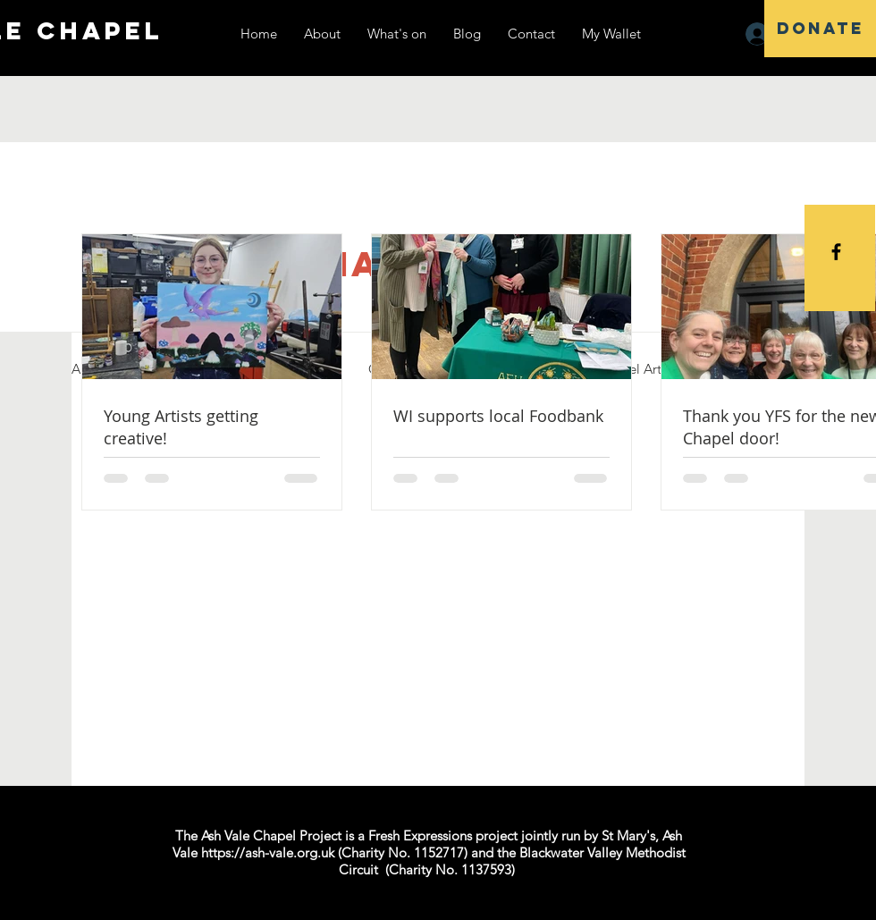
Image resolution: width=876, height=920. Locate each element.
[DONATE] (820, 28)
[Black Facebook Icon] (836, 252)
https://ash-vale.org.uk (267, 852)
